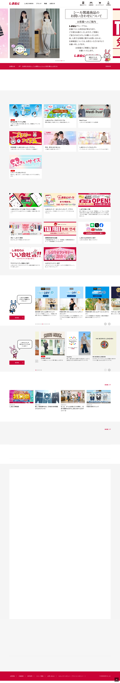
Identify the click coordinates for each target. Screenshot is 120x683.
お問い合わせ (51, 678)
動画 (45, 3)
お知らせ (52, 3)
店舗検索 (21, 678)
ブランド (39, 3)
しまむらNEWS (28, 3)
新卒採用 (30, 678)
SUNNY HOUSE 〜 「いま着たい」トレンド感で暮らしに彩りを (45, 66)
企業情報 (12, 678)
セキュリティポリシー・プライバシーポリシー (71, 678)
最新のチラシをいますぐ (93, 58)
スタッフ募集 (39, 678)
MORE (17, 319)
